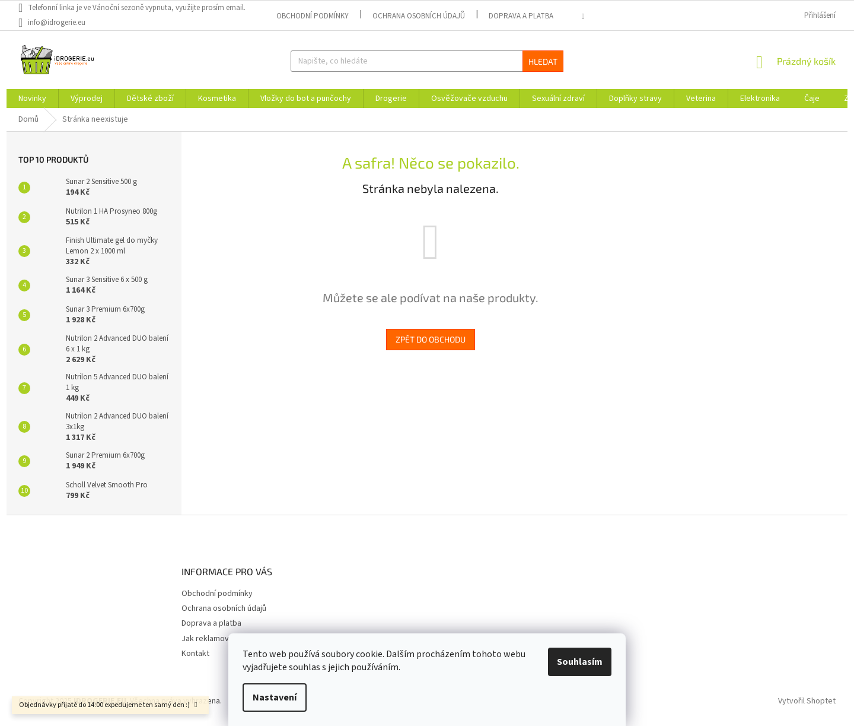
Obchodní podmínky (312, 16)
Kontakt (195, 654)
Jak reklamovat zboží (219, 639)
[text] (137, 7)
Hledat (542, 61)
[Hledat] (427, 61)
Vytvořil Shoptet (807, 702)
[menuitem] (32, 98)
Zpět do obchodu (431, 339)
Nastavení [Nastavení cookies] (275, 697)
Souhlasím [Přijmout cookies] (580, 661)
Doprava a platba (521, 16)
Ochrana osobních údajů (418, 16)
